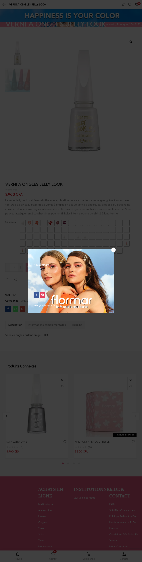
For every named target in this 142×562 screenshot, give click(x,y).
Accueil (110, 24)
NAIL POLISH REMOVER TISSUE (94, 442)
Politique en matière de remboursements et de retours (122, 523)
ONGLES (136, 24)
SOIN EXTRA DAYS (18, 442)
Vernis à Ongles (41, 300)
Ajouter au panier (42, 267)
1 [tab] (63, 464)
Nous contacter (118, 547)
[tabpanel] (36, 416)
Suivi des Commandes (122, 511)
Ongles (42, 523)
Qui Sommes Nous (84, 498)
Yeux (41, 529)
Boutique (122, 24)
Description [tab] (15, 325)
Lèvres (42, 517)
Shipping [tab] (77, 325)
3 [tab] (74, 464)
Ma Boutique (45, 505)
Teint (41, 541)
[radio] (22, 223)
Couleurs (10, 222)
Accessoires (45, 511)
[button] (136, 4)
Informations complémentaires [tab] (47, 325)
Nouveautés (45, 547)
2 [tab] (68, 464)
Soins (41, 535)
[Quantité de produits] (14, 267)
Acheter (73, 267)
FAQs (112, 505)
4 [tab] (79, 464)
